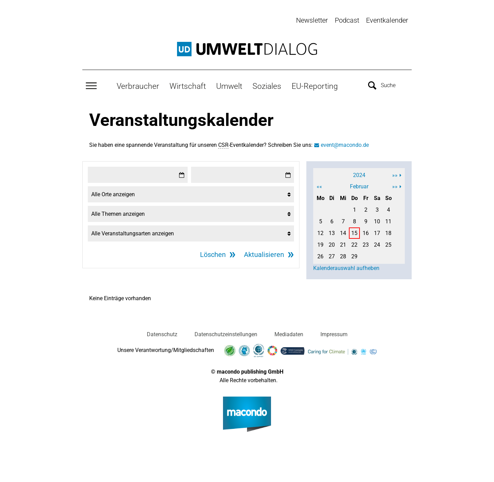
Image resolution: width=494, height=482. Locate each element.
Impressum (334, 334)
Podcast (347, 20)
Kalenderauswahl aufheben (346, 267)
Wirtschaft (187, 86)
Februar (359, 186)
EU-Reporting (315, 86)
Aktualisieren (264, 254)
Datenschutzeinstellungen (226, 334)
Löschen (213, 254)
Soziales (266, 86)
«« (319, 186)
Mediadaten (288, 334)
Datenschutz (162, 334)
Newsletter (312, 20)
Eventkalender (387, 20)
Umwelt (229, 86)
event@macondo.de (345, 144)
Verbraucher (138, 86)
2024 (359, 175)
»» (395, 175)
